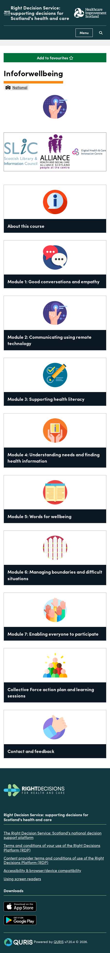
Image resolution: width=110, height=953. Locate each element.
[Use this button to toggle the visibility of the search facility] (100, 33)
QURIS (59, 941)
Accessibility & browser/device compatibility (42, 870)
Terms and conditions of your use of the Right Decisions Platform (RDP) (52, 847)
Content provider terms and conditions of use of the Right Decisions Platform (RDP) (54, 860)
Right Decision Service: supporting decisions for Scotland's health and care (40, 13)
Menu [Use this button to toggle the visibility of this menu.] (84, 32)
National (16, 87)
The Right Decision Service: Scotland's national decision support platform (53, 835)
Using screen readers (22, 878)
